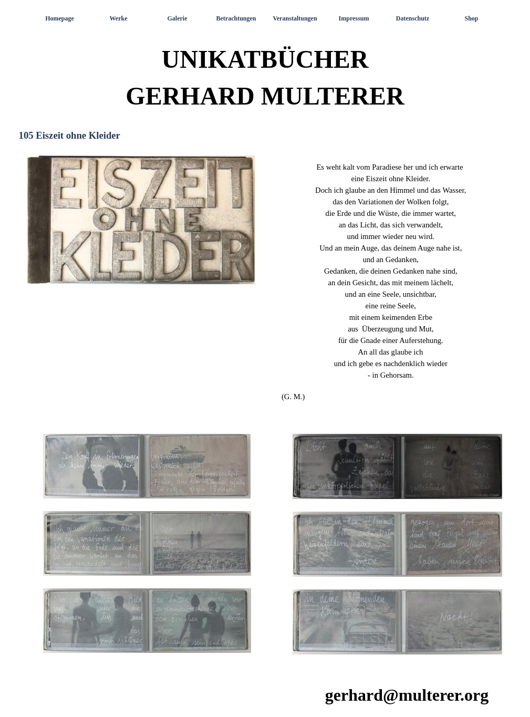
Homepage (59, 18)
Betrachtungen (236, 18)
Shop (471, 18)
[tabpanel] (390, 281)
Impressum (354, 18)
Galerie (178, 18)
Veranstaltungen (295, 18)
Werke (119, 18)
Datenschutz (412, 18)
